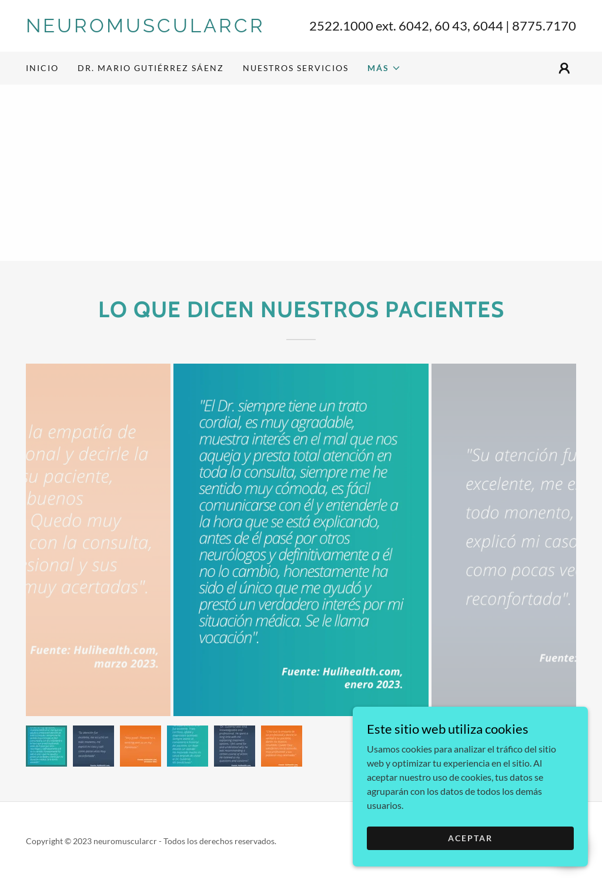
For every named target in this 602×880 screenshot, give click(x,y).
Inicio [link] (42, 68)
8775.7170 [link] (544, 25)
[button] (384, 68)
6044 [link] (488, 25)
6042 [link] (414, 25)
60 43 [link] (450, 25)
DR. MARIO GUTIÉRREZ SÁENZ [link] (151, 68)
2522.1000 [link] (341, 25)
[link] (163, 28)
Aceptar (470, 838)
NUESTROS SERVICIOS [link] (296, 68)
